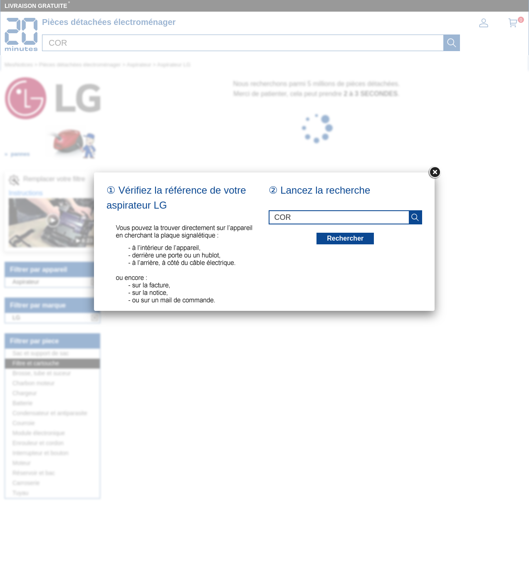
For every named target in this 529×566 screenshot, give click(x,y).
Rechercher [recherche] (345, 238)
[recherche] (415, 217)
